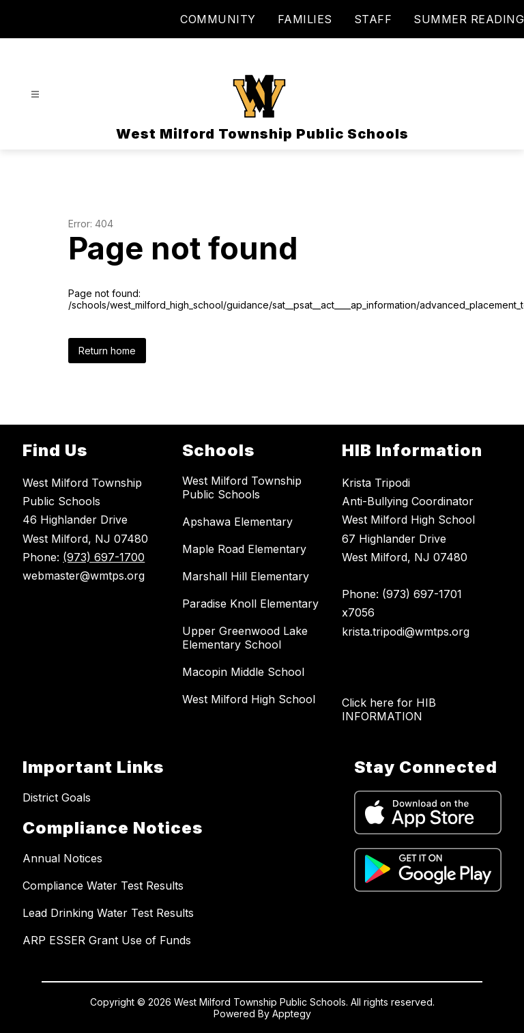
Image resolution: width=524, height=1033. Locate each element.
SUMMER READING (468, 19)
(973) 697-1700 (104, 557)
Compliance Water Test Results (103, 885)
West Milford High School (248, 699)
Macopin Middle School (243, 672)
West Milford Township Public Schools (242, 487)
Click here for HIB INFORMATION (389, 709)
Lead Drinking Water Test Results (108, 913)
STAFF (373, 19)
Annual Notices (62, 858)
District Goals (57, 797)
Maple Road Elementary (244, 549)
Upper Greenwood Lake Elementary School (245, 637)
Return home (107, 350)
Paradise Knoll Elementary (250, 603)
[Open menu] (35, 94)
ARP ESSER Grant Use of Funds (107, 940)
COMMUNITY (218, 19)
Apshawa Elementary (237, 521)
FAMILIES (305, 19)
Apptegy (291, 1013)
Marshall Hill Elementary (245, 576)
